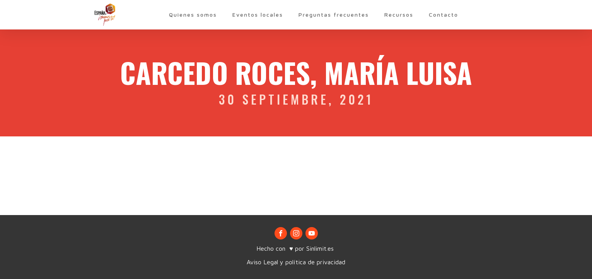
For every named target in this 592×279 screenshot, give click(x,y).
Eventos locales (257, 14)
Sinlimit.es (321, 248)
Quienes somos (193, 14)
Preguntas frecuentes (334, 14)
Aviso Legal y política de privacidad (296, 261)
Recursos (398, 14)
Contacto (443, 14)
